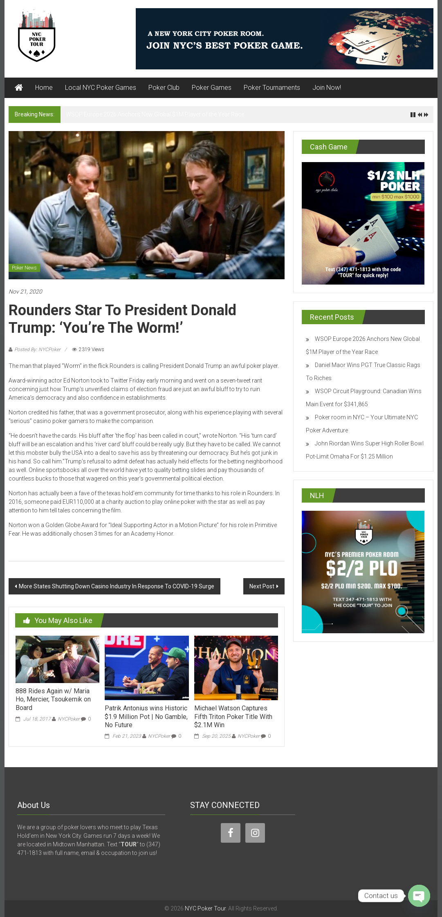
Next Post (261, 586)
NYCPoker (69, 719)
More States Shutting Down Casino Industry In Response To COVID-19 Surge (116, 586)
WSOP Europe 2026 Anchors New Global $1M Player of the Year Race (155, 114)
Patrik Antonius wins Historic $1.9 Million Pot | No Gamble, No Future (146, 716)
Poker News (24, 268)
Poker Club (163, 87)
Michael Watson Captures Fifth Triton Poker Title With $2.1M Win (233, 716)
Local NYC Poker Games (100, 87)
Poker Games (211, 87)
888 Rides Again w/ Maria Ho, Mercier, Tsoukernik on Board (53, 699)
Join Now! (326, 87)
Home (44, 87)
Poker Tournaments (272, 87)
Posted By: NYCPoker (37, 349)
